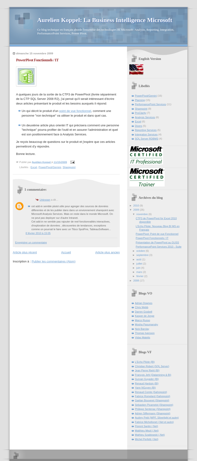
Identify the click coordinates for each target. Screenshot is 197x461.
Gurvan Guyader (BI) (147, 379)
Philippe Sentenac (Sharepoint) (152, 409)
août (139, 259)
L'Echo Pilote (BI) (145, 361)
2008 (136, 280)
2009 (136, 209)
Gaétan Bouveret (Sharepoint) (152, 400)
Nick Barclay (142, 328)
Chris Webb (141, 307)
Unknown (45, 199)
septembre (142, 255)
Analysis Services (145, 117)
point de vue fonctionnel (75, 111)
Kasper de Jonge (144, 315)
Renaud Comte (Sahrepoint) (151, 392)
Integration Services (146, 134)
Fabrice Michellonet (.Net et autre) (154, 422)
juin (138, 267)
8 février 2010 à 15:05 (38, 233)
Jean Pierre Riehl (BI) (147, 370)
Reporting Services (146, 130)
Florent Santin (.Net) (146, 426)
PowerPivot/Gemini (50, 167)
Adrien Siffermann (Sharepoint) (152, 413)
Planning (140, 100)
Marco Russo (142, 320)
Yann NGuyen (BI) (145, 387)
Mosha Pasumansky (146, 324)
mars (139, 272)
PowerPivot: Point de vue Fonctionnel (157, 233)
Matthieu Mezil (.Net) (147, 430)
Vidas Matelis (142, 337)
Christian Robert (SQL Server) (152, 366)
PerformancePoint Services (150, 104)
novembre (142, 214)
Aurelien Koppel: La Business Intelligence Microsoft (104, 20)
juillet (139, 263)
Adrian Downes (143, 303)
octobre (141, 250)
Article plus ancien (107, 252)
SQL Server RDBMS (146, 138)
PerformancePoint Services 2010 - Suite (159, 246)
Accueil (66, 252)
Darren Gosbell (143, 311)
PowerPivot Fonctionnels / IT (152, 238)
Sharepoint (69, 167)
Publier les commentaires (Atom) (54, 261)
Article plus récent (25, 252)
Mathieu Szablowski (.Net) (150, 434)
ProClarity (140, 112)
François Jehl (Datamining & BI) (153, 374)
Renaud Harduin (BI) (146, 383)
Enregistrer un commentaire (31, 242)
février (140, 276)
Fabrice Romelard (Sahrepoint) (152, 396)
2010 (136, 205)
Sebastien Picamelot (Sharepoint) (154, 404)
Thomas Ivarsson (145, 333)
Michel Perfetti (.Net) (146, 439)
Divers (138, 125)
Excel (33, 167)
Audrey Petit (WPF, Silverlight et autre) (157, 417)
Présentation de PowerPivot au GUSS (157, 242)
